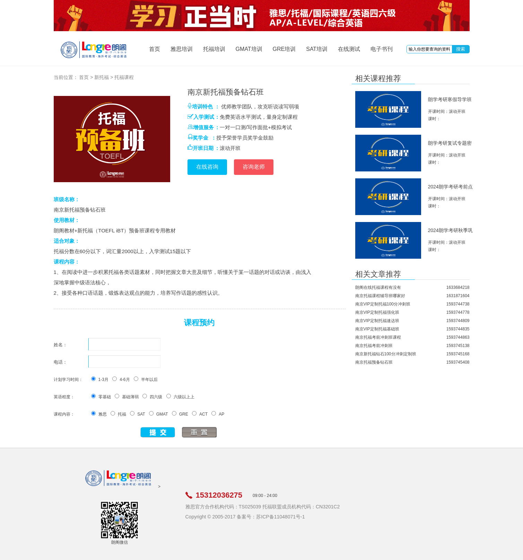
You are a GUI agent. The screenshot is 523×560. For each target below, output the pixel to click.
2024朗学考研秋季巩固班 (450, 233)
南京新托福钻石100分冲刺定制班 (385, 354)
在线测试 (349, 49)
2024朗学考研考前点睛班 (450, 189)
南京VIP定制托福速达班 (377, 320)
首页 (154, 49)
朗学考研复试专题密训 (450, 146)
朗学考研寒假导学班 (450, 99)
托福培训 (214, 49)
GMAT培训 (249, 49)
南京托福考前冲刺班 (374, 345)
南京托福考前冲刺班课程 (378, 337)
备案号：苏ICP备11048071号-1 (271, 516)
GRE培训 (284, 49)
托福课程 (124, 77)
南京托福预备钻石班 (374, 362)
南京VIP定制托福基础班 (377, 329)
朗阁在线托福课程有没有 (378, 287)
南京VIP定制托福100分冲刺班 (382, 304)
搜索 (460, 49)
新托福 (101, 77)
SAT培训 (317, 49)
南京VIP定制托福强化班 (377, 312)
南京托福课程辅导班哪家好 (380, 295)
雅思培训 (182, 49)
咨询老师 (254, 167)
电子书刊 (382, 49)
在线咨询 (207, 167)
